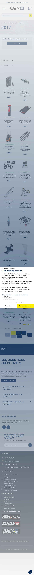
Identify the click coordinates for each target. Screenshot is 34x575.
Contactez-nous (9, 497)
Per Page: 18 (6, 65)
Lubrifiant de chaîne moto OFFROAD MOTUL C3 (9, 121)
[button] (8, 380)
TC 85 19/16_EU (12, 23)
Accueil (3, 23)
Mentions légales (9, 486)
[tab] (17, 388)
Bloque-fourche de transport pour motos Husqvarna (9, 260)
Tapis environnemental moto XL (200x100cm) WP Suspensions (25, 121)
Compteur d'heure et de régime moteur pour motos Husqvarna (9, 316)
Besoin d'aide (8, 483)
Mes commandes (9, 506)
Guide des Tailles (9, 488)
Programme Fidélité (10, 490)
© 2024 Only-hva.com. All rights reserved (17, 549)
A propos (7, 477)
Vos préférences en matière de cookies (15, 541)
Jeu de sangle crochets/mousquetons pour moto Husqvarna (9, 176)
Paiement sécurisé (10, 479)
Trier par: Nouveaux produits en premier (8, 60)
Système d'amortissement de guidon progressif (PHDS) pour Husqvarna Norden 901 (25, 205)
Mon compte (8, 504)
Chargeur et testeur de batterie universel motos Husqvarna (25, 233)
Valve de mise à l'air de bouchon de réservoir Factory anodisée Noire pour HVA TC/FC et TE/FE (25, 317)
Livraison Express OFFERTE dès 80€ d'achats (17, 2)
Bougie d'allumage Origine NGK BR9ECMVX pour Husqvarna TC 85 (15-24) (25, 94)
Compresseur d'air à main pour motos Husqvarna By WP (9, 92)
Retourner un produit (11, 481)
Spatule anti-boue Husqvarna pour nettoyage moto (9, 288)
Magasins (7, 499)
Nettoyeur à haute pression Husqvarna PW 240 (9, 148)
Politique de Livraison (11, 475)
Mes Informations (9, 508)
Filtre (17, 43)
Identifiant (7, 501)
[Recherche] (17, 15)
